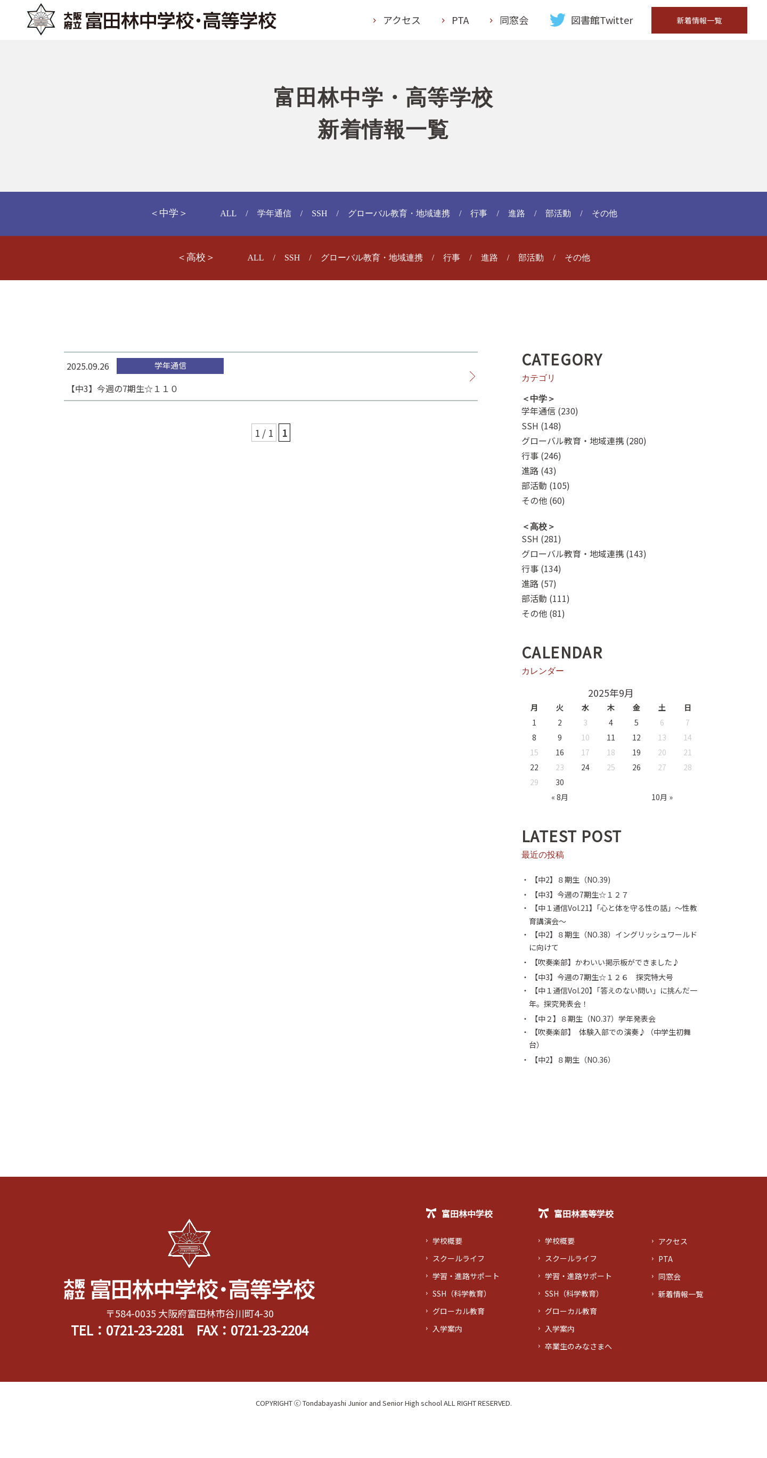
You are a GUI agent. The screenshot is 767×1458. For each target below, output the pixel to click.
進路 (525, 218)
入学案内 (450, 1362)
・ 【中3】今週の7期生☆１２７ (582, 899)
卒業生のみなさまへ (580, 1379)
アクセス (402, 22)
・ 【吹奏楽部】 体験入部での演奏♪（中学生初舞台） (609, 1071)
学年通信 (261, 218)
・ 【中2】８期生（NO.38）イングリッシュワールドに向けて (609, 951)
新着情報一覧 (699, 23)
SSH (310, 218)
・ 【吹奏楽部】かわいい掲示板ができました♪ (607, 981)
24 (585, 772)
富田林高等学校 (577, 1248)
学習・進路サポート (471, 1309)
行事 (485, 218)
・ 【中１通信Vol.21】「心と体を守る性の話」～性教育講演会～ (609, 921)
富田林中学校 (462, 1248)
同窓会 (514, 22)
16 (560, 757)
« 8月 (559, 802)
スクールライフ (462, 1291)
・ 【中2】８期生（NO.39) (572, 884)
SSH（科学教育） (467, 1327)
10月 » (662, 802)
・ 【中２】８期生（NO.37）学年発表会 (598, 1048)
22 (534, 772)
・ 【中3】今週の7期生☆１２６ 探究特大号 (608, 1003)
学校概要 (450, 1274)
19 (636, 757)
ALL (212, 218)
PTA (460, 22)
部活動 (570, 218)
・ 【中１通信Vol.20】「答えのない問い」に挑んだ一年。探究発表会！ (609, 1026)
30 (560, 787)
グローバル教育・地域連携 (397, 218)
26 (636, 772)
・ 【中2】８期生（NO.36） (575, 1093)
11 (611, 742)
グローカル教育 (462, 1344)
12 (636, 742)
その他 (620, 218)
